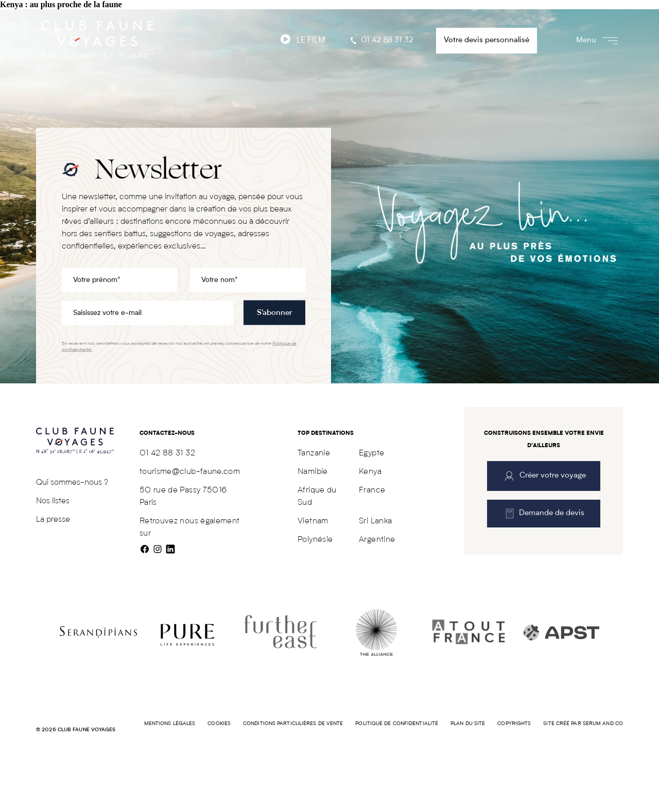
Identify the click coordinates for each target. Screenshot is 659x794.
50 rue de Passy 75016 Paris (183, 496)
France (372, 490)
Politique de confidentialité (396, 723)
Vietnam (313, 521)
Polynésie (315, 540)
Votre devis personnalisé (486, 40)
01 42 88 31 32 (380, 41)
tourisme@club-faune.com (190, 472)
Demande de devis (544, 513)
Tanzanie (314, 453)
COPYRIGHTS (514, 723)
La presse (53, 520)
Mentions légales (170, 723)
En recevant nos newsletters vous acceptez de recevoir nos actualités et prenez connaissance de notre (179, 346)
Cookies (219, 723)
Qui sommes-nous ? (72, 483)
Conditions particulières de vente (293, 723)
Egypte (371, 453)
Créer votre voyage (544, 476)
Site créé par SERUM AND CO (583, 723)
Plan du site (467, 723)
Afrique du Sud (317, 496)
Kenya (370, 472)
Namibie (312, 472)
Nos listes (53, 501)
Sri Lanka (375, 521)
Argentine (377, 540)
